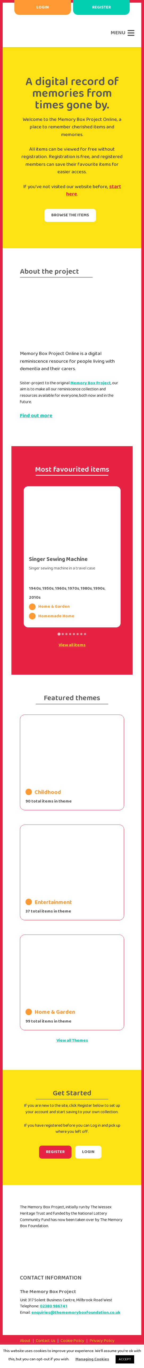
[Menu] (121, 33)
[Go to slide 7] (81, 634)
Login (42, 7)
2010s (35, 597)
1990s (99, 588)
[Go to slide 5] (74, 634)
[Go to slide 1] (58, 633)
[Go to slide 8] (85, 634)
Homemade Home (51, 616)
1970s (73, 588)
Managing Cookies (92, 1359)
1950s (48, 588)
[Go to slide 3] (66, 634)
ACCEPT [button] (125, 1359)
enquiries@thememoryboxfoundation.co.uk (75, 1312)
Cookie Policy (72, 1341)
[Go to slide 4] (70, 634)
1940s (35, 588)
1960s (60, 588)
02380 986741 (53, 1306)
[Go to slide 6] (78, 634)
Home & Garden (49, 606)
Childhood (43, 792)
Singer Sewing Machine (58, 559)
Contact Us (45, 1341)
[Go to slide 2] (63, 634)
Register (101, 7)
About (25, 1341)
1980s (86, 588)
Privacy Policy (102, 1341)
